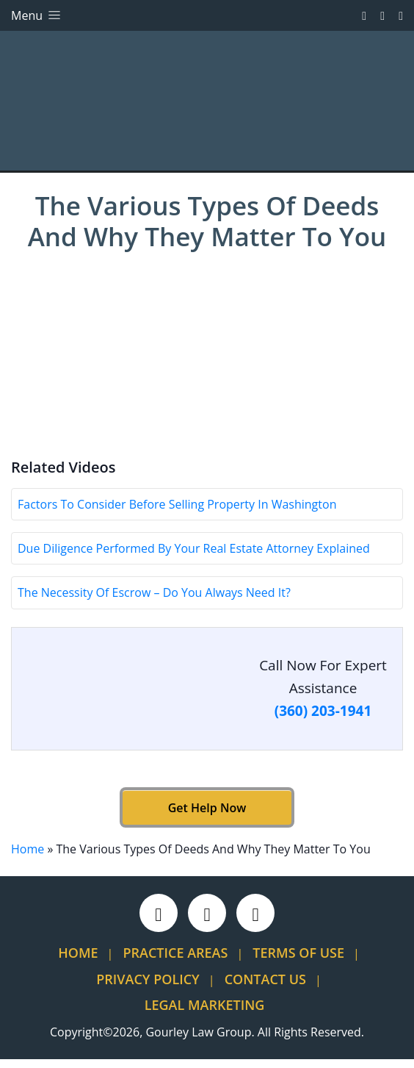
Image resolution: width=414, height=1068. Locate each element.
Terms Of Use (298, 961)
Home (27, 858)
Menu (37, 15)
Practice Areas (175, 961)
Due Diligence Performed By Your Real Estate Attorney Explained (194, 557)
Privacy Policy (147, 988)
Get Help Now (207, 817)
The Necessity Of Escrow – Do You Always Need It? (154, 602)
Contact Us (265, 988)
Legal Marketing (205, 1013)
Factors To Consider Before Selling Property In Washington (177, 513)
